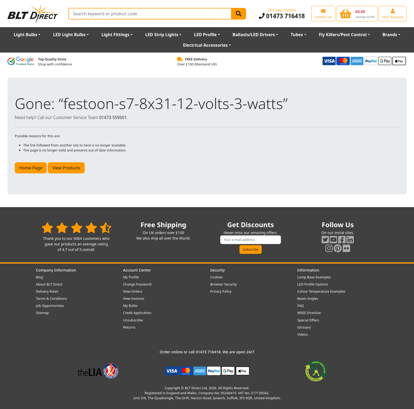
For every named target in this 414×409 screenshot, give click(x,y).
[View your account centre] (393, 13)
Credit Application (137, 312)
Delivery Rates (47, 291)
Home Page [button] (30, 168)
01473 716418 (282, 16)
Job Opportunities (50, 305)
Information (308, 270)
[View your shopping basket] (357, 13)
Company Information (56, 270)
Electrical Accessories (205, 45)
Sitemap (42, 312)
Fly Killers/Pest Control (343, 34)
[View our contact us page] (323, 13)
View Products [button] (66, 168)
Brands (389, 34)
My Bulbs (130, 305)
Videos (302, 334)
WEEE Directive (309, 312)
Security (217, 270)
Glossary (304, 327)
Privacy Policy (221, 291)
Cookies (216, 277)
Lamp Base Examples (314, 277)
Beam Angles (307, 298)
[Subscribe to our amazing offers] (250, 239)
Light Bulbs (25, 34)
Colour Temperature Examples (321, 291)
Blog (39, 277)
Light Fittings (115, 34)
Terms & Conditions (51, 298)
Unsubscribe (133, 320)
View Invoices (133, 298)
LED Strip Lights (161, 34)
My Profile (131, 277)
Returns (129, 327)
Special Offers (308, 320)
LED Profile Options (312, 284)
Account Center (137, 270)
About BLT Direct (49, 284)
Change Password (137, 284)
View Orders (132, 291)
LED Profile (205, 34)
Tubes (297, 34)
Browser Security (223, 284)
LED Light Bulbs (69, 34)
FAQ (300, 305)
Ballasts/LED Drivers (254, 34)
